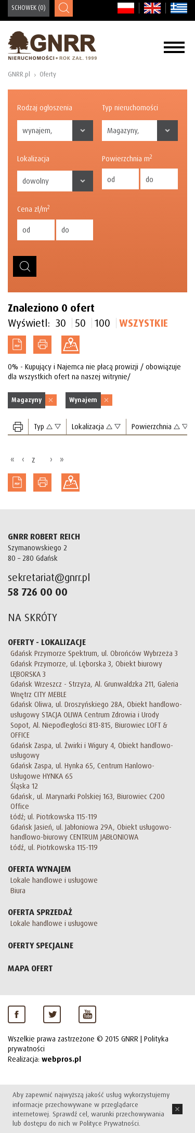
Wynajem (83, 400)
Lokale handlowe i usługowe (54, 880)
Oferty (48, 74)
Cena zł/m (33, 208)
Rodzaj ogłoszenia (44, 107)
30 (61, 323)
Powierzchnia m (127, 158)
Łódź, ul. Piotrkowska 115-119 (54, 847)
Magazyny (26, 400)
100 (102, 323)
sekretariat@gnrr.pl (49, 577)
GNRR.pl (19, 74)
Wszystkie (143, 323)
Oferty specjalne (40, 945)
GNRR (52, 45)
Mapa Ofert (30, 968)
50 (80, 323)
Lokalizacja (33, 158)
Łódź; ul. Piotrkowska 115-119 (53, 816)
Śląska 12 (24, 785)
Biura (17, 890)
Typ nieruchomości (130, 107)
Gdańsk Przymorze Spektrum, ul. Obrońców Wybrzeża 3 (94, 653)
